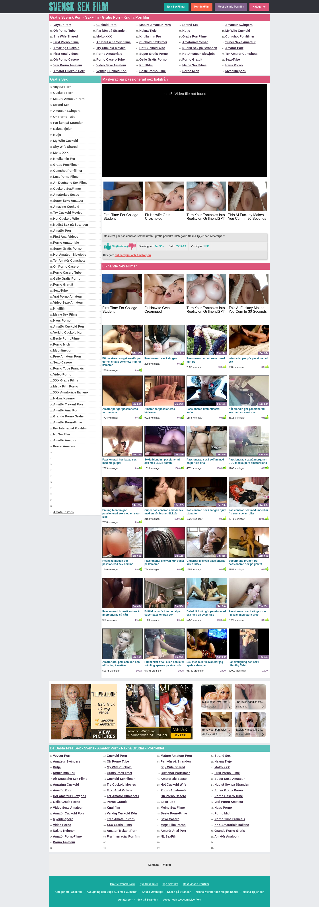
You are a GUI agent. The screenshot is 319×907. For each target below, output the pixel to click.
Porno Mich (190, 71)
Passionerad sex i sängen (160, 358)
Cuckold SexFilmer (153, 42)
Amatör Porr (234, 48)
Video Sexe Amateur (111, 65)
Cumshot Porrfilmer (239, 36)
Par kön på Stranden (111, 30)
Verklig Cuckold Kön (111, 71)
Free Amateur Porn (67, 356)
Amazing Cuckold (66, 48)
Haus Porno (234, 65)
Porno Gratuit (192, 59)
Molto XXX (104, 36)
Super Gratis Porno (153, 53)
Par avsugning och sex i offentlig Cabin (244, 663)
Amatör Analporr (65, 440)
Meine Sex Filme (194, 65)
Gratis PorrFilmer (195, 36)
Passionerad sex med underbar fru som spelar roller (248, 512)
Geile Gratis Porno (153, 59)
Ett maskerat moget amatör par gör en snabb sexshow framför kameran (122, 362)
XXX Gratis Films (65, 380)
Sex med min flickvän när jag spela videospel (205, 663)
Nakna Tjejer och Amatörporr (133, 255)
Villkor (167, 864)
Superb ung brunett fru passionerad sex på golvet (245, 562)
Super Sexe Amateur (240, 42)
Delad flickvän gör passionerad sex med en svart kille (206, 613)
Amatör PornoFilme (67, 422)
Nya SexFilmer (176, 6)
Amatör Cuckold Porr (69, 71)
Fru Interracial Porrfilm (70, 428)
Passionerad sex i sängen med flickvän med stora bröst (248, 613)
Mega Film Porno (65, 386)
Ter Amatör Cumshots (241, 53)
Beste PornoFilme (152, 71)
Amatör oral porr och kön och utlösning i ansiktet (121, 663)
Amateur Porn (63, 512)
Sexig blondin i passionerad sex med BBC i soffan (162, 461)
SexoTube (232, 59)
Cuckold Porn (106, 25)
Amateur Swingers (239, 25)
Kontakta (153, 864)
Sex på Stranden (147, 899)
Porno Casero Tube (110, 59)
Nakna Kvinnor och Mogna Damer (217, 891)
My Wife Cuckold (237, 30)
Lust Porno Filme (66, 42)
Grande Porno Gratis (68, 416)
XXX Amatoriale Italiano (70, 392)
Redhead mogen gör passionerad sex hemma (117, 562)
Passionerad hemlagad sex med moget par (119, 461)
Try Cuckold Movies (110, 48)
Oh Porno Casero (66, 59)
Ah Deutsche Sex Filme (113, 42)
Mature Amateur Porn (155, 25)
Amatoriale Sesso (195, 42)
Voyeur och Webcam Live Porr (182, 899)
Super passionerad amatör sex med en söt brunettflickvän (163, 512)
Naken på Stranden (179, 891)
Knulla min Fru (150, 36)
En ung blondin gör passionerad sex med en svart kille (121, 513)
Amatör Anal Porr (66, 410)
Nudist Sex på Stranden (199, 48)
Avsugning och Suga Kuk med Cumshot (112, 891)
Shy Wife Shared (65, 36)
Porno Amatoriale (109, 53)
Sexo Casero (62, 362)
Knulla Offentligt (152, 891)
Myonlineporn (235, 71)
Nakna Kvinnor (64, 398)
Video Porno (62, 374)
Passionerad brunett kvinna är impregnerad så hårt (121, 613)
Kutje (186, 30)
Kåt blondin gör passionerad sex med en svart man (247, 410)
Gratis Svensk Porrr (122, 884)
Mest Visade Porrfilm (231, 6)
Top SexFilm (201, 6)
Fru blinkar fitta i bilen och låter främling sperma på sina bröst (164, 663)
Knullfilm (146, 65)
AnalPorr (76, 891)
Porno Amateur (64, 446)
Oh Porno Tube (64, 30)
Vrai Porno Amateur (67, 65)
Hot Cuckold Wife (152, 48)
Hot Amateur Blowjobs (199, 53)
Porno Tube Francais (68, 368)
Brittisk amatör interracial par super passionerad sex (162, 613)
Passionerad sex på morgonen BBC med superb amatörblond (248, 461)
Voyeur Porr (62, 25)
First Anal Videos (66, 53)
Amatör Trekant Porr (68, 404)
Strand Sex (190, 25)
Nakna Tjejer (148, 30)
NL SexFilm (61, 434)
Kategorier (259, 6)
